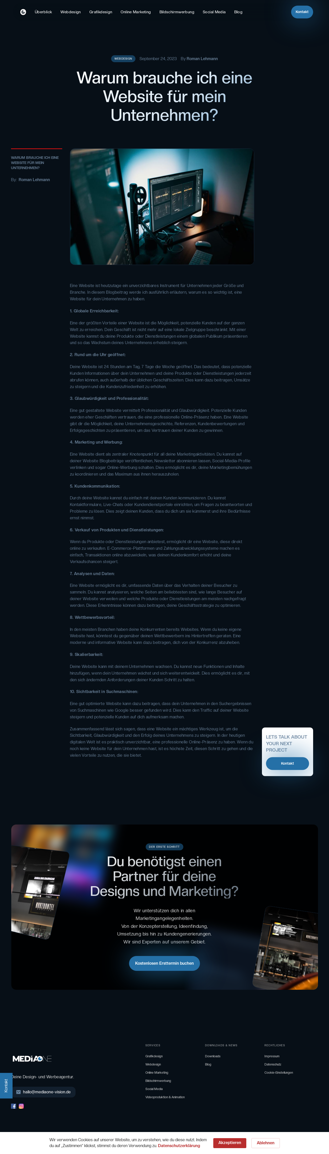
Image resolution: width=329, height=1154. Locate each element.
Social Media (214, 12)
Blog (238, 12)
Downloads (212, 1056)
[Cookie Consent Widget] (164, 1143)
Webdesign (70, 12)
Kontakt (302, 12)
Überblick (43, 12)
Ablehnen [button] (265, 1142)
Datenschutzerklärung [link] (179, 1145)
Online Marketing (136, 12)
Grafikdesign (100, 12)
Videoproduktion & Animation (165, 1097)
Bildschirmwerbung (177, 12)
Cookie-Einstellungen (278, 1072)
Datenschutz (272, 1064)
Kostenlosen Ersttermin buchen (164, 963)
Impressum (272, 1056)
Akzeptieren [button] (229, 1142)
